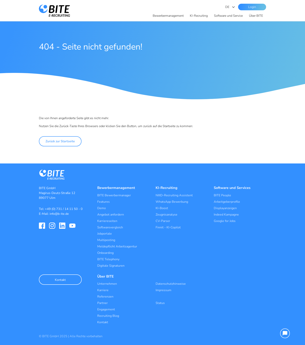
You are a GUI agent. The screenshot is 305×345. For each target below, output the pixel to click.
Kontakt (60, 280)
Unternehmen (107, 284)
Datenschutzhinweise (171, 284)
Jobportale (104, 233)
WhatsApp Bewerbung (172, 202)
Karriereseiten (107, 221)
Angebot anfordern (110, 214)
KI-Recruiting (199, 16)
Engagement (106, 309)
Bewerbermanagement (168, 16)
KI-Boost (162, 208)
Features (103, 202)
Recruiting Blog (108, 316)
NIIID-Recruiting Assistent (174, 195)
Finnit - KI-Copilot (168, 227)
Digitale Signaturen (110, 266)
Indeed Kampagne (226, 214)
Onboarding (105, 253)
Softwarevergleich (110, 227)
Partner (102, 303)
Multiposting (106, 240)
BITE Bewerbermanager (114, 195)
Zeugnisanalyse (166, 214)
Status (160, 303)
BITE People (222, 195)
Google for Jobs (225, 221)
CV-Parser (163, 221)
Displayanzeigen (225, 208)
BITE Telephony (108, 259)
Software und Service (228, 16)
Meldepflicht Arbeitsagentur (117, 246)
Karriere (103, 290)
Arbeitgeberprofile (227, 202)
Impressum (163, 290)
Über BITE (256, 16)
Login (252, 7)
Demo (101, 208)
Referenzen (105, 296)
